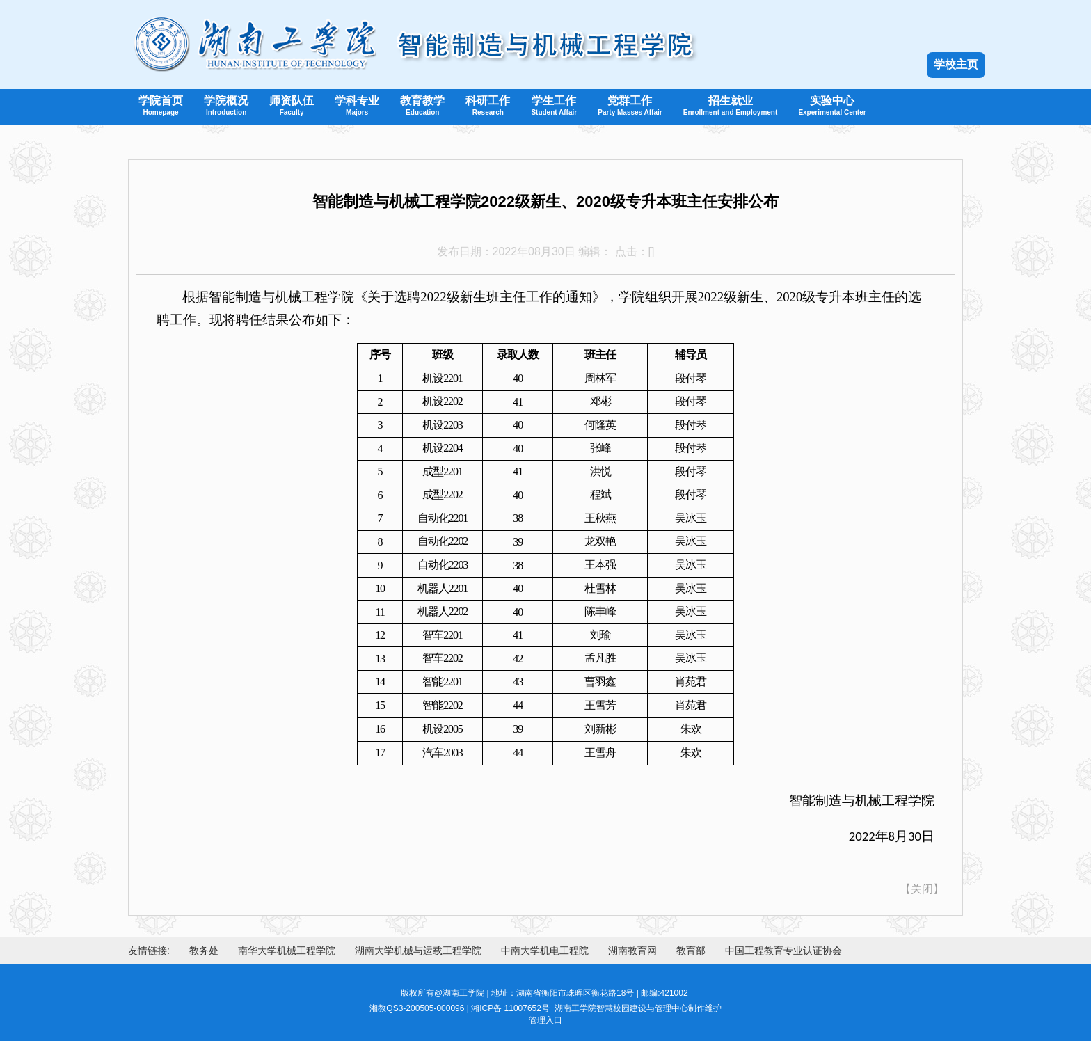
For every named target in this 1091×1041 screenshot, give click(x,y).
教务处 (203, 950)
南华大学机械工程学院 (286, 950)
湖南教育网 (632, 950)
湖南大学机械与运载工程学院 (418, 950)
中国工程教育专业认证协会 (783, 950)
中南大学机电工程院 (545, 950)
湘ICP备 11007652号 (510, 1008)
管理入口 (545, 1020)
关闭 (922, 889)
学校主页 (956, 64)
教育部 (691, 950)
